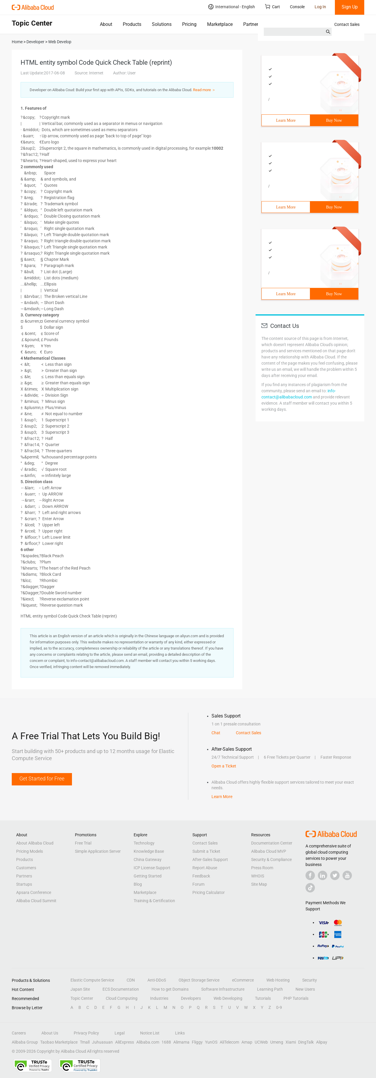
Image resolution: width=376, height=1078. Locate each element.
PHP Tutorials (295, 998)
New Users (305, 989)
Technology (144, 843)
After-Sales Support (210, 859)
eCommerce (243, 980)
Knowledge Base (149, 851)
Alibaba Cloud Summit (36, 900)
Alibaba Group (25, 1042)
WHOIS (257, 876)
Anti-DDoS (156, 980)
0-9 (279, 1007)
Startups (24, 884)
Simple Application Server (98, 851)
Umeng (276, 1042)
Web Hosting (278, 980)
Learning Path (270, 989)
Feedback (201, 876)
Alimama (181, 1042)
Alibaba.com (147, 1042)
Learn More (286, 120)
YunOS (211, 1042)
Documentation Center (271, 843)
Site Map (259, 884)
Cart (272, 6)
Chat (216, 732)
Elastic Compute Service (92, 980)
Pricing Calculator (208, 892)
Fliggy (197, 1042)
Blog (138, 884)
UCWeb (261, 1042)
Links (180, 1033)
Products (132, 24)
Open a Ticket (224, 766)
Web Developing (228, 998)
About (106, 24)
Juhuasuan (102, 1042)
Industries (159, 998)
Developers (191, 998)
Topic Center (81, 998)
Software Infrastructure (222, 989)
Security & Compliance (271, 859)
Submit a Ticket (206, 851)
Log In (320, 6)
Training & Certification (154, 900)
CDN (131, 980)
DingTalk (306, 1042)
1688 (166, 1042)
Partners (252, 24)
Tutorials (263, 998)
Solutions (162, 24)
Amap (246, 1042)
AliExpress (124, 1042)
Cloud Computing (121, 998)
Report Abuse (204, 867)
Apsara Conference (33, 892)
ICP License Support (152, 867)
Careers (19, 1033)
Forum (198, 884)
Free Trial (83, 843)
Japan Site (80, 989)
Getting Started (148, 876)
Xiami (291, 1042)
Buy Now (334, 120)
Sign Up (350, 7)
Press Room (262, 867)
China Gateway (148, 859)
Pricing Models (29, 851)
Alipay (321, 1042)
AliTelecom (229, 1042)
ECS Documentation (121, 989)
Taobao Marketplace (59, 1042)
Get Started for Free (41, 778)
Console (297, 6)
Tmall (85, 1042)
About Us (49, 1033)
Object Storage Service (199, 980)
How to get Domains (170, 989)
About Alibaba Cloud (34, 843)
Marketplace (220, 24)
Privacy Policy (86, 1033)
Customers (26, 867)
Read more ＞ (204, 90)
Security (309, 980)
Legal (120, 1033)
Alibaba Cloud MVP (268, 851)
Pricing (189, 24)
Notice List (150, 1033)
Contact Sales (347, 24)
